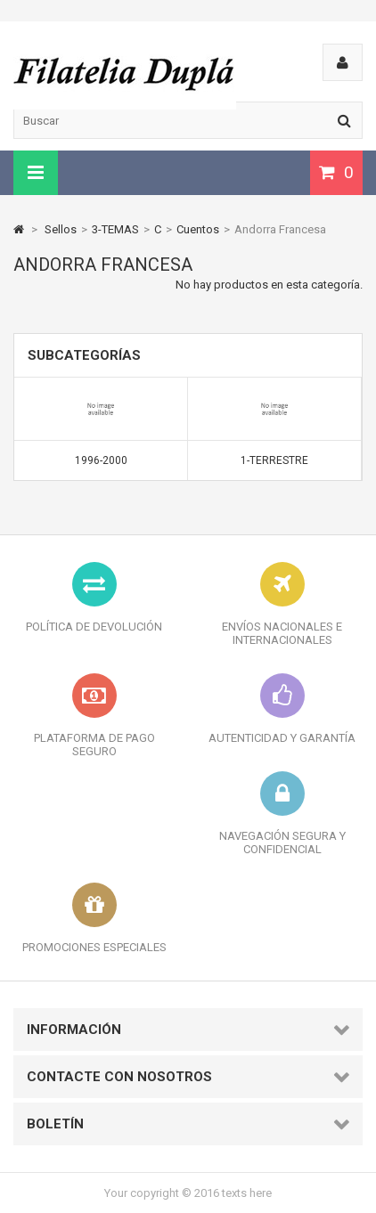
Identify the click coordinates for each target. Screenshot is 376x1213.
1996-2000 (101, 460)
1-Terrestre (274, 460)
